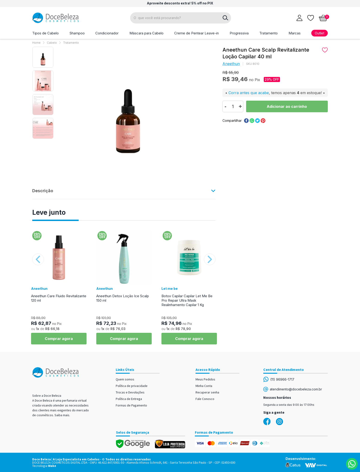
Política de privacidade (132, 386)
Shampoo (77, 33)
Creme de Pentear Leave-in (196, 33)
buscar (225, 18)
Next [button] (209, 259)
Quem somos (125, 379)
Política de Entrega (129, 399)
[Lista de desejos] (310, 17)
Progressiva (239, 33)
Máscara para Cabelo (146, 33)
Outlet (319, 33)
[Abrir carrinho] (323, 18)
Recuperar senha (207, 392)
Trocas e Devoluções (130, 392)
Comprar (287, 106)
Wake (52, 466)
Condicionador (107, 33)
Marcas (295, 33)
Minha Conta (204, 386)
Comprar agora (59, 338)
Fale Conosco (205, 399)
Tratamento (268, 33)
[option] (43, 57)
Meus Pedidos (205, 379)
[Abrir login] (299, 18)
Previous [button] (38, 259)
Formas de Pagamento (131, 405)
